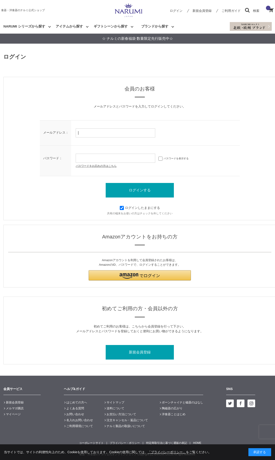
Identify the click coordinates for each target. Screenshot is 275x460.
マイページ (13, 414)
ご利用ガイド (231, 10)
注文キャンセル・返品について (127, 420)
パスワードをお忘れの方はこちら (96, 166)
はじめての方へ (76, 402)
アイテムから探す (69, 26)
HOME (197, 443)
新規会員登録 (202, 10)
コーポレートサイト (91, 443)
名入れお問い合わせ (79, 420)
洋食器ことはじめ (173, 414)
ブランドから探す (154, 26)
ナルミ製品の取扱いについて (126, 426)
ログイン (176, 10)
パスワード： (52, 158)
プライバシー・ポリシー (125, 443)
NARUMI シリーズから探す (24, 26)
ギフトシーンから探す (111, 26)
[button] (140, 275)
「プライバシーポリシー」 (167, 452)
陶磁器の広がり (172, 408)
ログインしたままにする (140, 208)
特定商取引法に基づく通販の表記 (166, 443)
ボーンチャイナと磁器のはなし (182, 402)
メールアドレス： (56, 132)
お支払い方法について (121, 414)
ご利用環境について (79, 426)
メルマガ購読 (15, 408)
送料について (115, 408)
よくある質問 (75, 408)
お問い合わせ (75, 414)
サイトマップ (115, 402)
